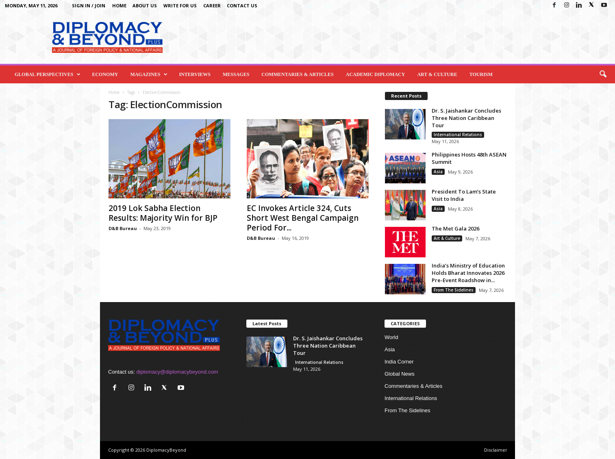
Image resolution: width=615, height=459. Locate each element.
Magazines (148, 74)
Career (212, 5)
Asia (438, 171)
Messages (236, 74)
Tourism (481, 74)
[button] (603, 74)
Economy (105, 74)
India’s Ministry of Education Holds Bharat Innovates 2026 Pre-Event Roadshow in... (468, 273)
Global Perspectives (47, 74)
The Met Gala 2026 (455, 228)
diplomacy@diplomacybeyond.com (177, 372)
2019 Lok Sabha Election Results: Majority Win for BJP (163, 213)
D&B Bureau (123, 228)
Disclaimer (495, 450)
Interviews (195, 74)
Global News (400, 374)
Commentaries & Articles (297, 74)
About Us (145, 5)
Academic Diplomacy (375, 74)
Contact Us (242, 5)
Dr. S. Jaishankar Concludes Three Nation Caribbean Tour (466, 118)
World (391, 337)
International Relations (458, 134)
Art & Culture (437, 74)
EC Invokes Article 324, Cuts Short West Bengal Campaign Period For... (303, 218)
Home (119, 5)
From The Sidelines (454, 290)
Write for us (180, 5)
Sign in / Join (88, 5)
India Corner (399, 362)
